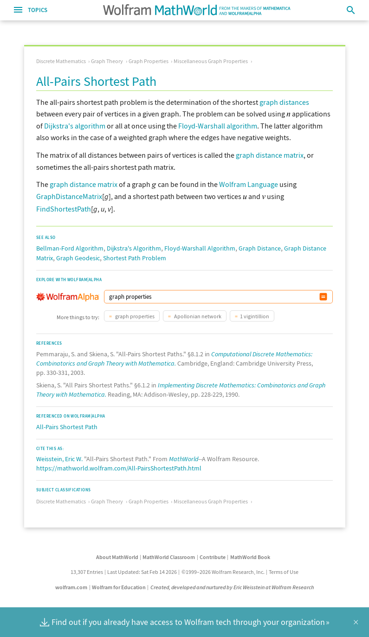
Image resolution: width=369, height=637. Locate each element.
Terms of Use (283, 569)
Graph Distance (260, 246)
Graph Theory (107, 61)
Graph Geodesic (78, 256)
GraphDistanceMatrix (69, 196)
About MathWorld (117, 555)
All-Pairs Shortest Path (66, 425)
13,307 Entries (87, 569)
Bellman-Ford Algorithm (70, 246)
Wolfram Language (248, 184)
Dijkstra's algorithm (74, 125)
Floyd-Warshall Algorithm (199, 246)
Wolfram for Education (119, 585)
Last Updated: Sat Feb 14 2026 (142, 569)
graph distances (284, 102)
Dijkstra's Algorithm (134, 246)
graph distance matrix (270, 155)
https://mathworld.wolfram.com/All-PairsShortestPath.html (118, 466)
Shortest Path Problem (134, 256)
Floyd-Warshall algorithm (217, 125)
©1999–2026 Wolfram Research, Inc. (223, 569)
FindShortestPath (63, 207)
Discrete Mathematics (61, 61)
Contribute (213, 555)
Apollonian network (197, 314)
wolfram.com (71, 585)
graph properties (134, 314)
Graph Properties (148, 61)
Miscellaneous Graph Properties (211, 61)
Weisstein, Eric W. (59, 457)
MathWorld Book (250, 555)
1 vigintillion (254, 314)
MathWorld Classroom (168, 555)
